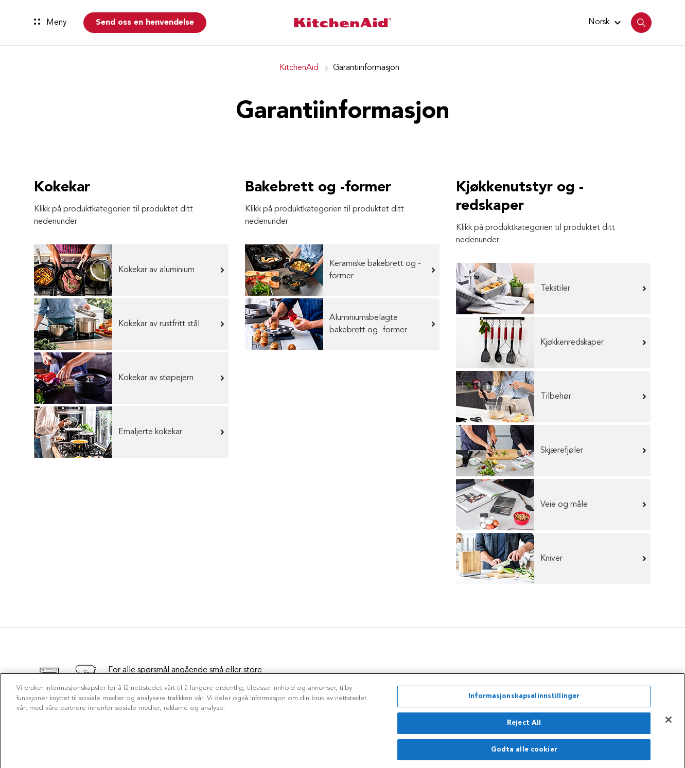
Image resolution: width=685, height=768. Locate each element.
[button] (606, 22)
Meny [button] (50, 23)
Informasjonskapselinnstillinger (523, 699)
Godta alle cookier (524, 752)
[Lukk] (668, 722)
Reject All (524, 725)
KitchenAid (299, 68)
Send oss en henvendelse (145, 23)
